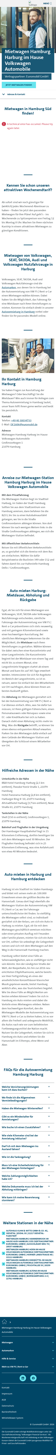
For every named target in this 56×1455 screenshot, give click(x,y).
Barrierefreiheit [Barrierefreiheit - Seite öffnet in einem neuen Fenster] (9, 1411)
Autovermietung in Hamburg (18, 311)
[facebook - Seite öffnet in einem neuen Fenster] (33, 1378)
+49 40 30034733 (21, 420)
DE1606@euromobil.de (24, 424)
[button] (23, 1088)
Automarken (9, 287)
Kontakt (6, 1387)
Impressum (7, 1393)
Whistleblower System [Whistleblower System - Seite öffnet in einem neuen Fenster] (12, 1417)
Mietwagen (7, 1342)
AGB (4, 1399)
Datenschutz (8, 1405)
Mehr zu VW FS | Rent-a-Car (15, 1366)
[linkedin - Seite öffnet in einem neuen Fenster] (23, 1378)
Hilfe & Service (9, 1358)
